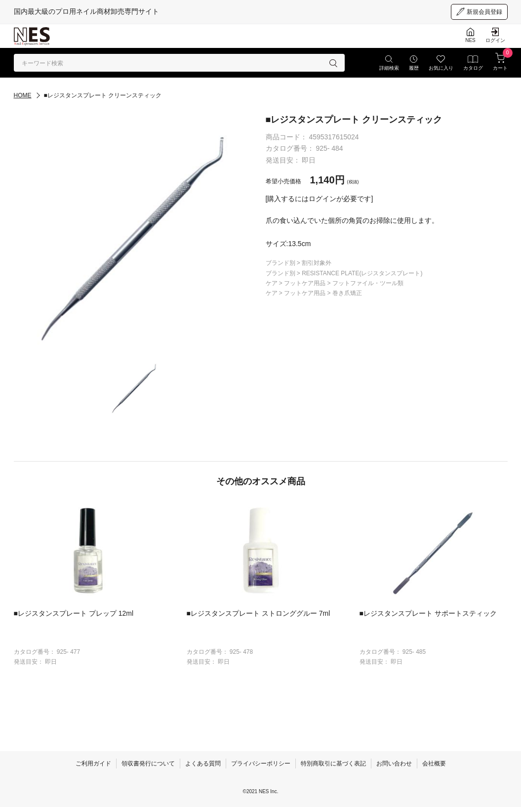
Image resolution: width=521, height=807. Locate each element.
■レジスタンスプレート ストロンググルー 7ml (258, 613)
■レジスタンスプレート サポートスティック (428, 613)
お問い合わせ (394, 763)
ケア (272, 283)
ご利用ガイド (93, 763)
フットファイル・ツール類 (367, 283)
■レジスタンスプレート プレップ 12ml (74, 613)
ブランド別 (281, 262)
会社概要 (434, 763)
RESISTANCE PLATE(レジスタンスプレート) (362, 273)
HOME (23, 95)
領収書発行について (148, 763)
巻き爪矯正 (347, 293)
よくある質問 (203, 763)
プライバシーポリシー (260, 763)
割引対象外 (316, 262)
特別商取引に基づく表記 (333, 763)
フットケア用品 (305, 283)
